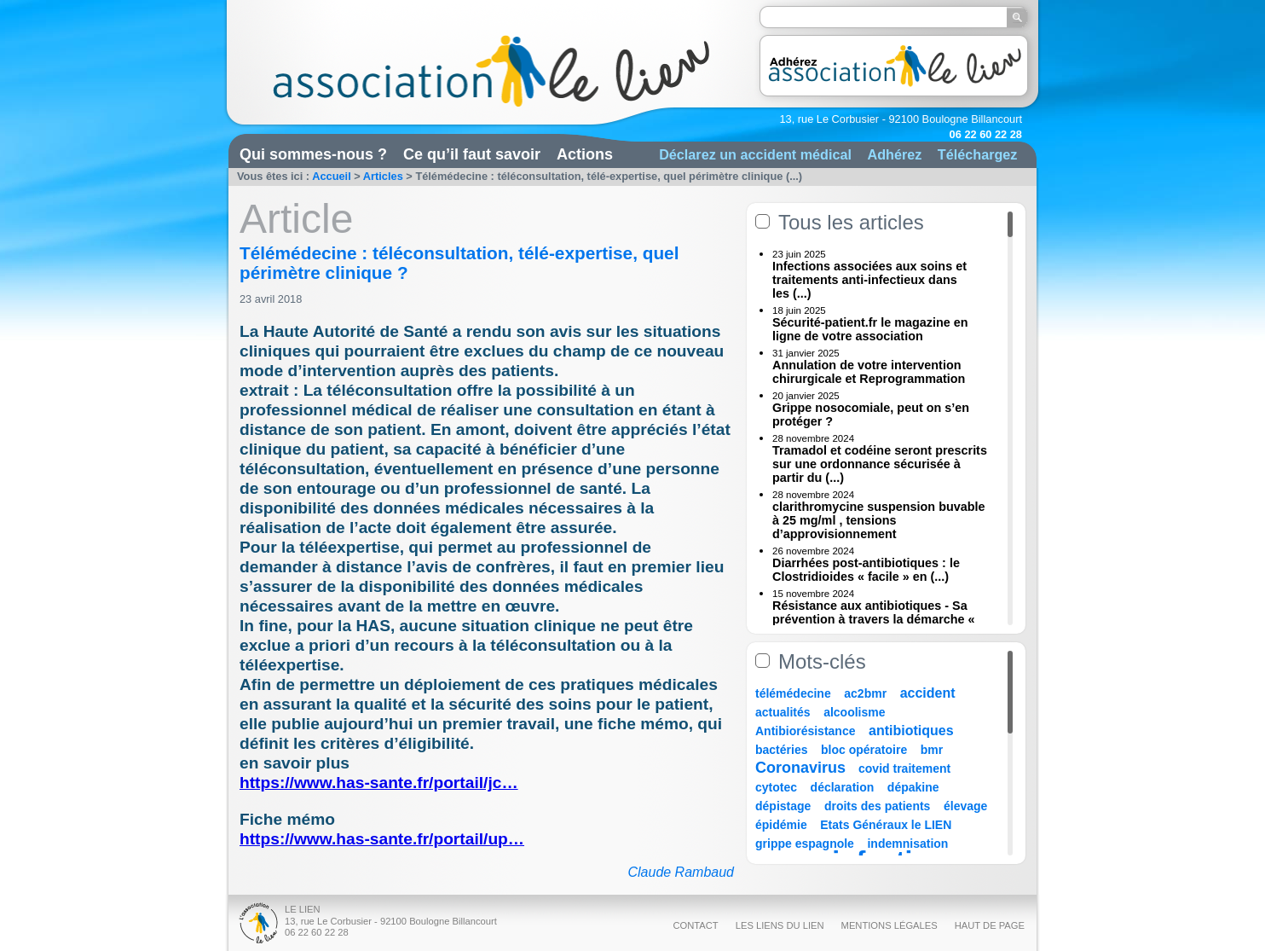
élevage (965, 806)
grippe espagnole (804, 843)
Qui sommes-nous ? (313, 154)
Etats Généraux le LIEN (885, 825)
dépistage (783, 806)
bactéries (781, 750)
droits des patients (877, 806)
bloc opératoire (864, 750)
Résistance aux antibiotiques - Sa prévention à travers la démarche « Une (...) (873, 619)
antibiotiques (911, 730)
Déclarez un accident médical (755, 154)
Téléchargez (978, 154)
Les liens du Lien (780, 925)
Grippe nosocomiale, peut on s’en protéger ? (870, 414)
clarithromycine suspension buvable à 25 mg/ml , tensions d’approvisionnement (878, 520)
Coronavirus (802, 767)
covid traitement (904, 768)
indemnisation (907, 843)
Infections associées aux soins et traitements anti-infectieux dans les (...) (869, 279)
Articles (383, 176)
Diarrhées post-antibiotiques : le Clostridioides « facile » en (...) (866, 569)
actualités (783, 712)
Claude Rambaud (680, 872)
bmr (932, 750)
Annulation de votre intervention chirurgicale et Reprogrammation (868, 372)
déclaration (843, 787)
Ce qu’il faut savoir (471, 154)
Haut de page (990, 925)
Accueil (331, 176)
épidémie (781, 825)
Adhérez (894, 154)
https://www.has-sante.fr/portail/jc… (379, 783)
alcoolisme (854, 712)
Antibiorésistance (805, 731)
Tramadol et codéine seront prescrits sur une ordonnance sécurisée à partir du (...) (879, 464)
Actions (585, 154)
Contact (695, 925)
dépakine (913, 787)
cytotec (776, 787)
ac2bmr (865, 693)
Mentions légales (889, 925)
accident (928, 693)
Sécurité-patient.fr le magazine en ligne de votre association (870, 329)
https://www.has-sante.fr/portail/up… (382, 839)
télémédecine (793, 693)
